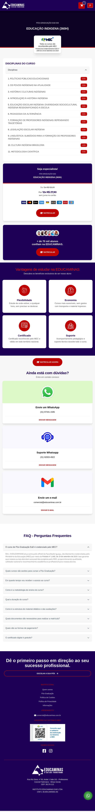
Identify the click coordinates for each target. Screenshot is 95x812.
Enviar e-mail (47, 510)
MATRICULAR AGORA (47, 362)
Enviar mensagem (47, 420)
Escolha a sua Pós (47, 673)
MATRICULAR (47, 213)
